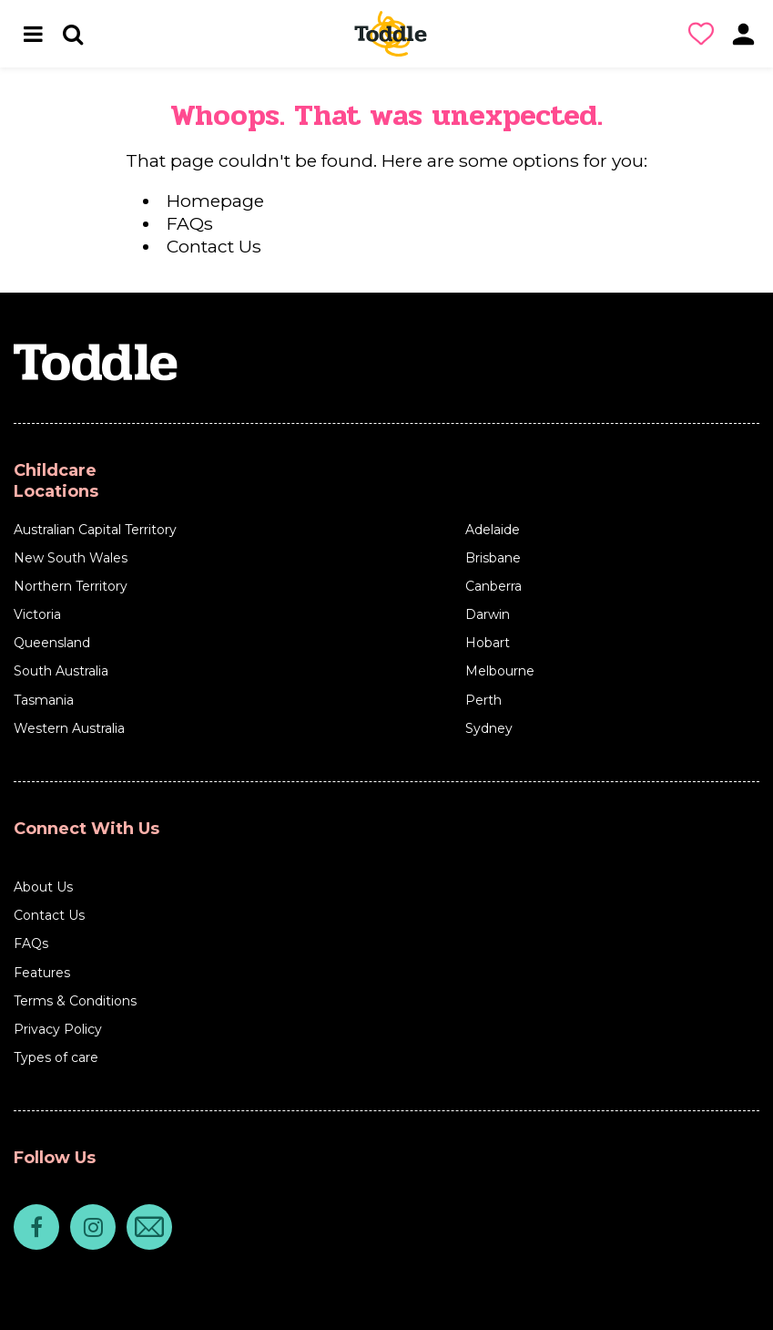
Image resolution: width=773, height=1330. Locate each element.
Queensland (52, 642)
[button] (705, 33)
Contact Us (214, 246)
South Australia (61, 671)
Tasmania (44, 700)
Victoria (37, 614)
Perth (483, 700)
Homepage (215, 200)
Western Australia (69, 728)
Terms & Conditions (75, 1001)
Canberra (493, 586)
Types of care (56, 1057)
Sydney (489, 728)
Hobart (487, 642)
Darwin (487, 614)
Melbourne (499, 671)
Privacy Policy (58, 1029)
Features (42, 972)
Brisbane (493, 558)
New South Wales (70, 558)
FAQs (190, 223)
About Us (43, 887)
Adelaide (492, 529)
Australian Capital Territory (95, 529)
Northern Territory (70, 586)
